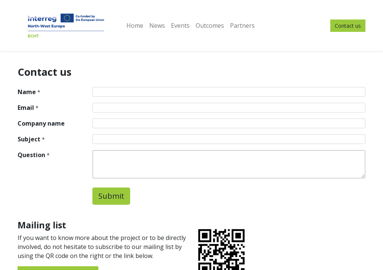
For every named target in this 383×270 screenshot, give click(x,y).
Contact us (348, 25)
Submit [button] (111, 196)
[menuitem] (134, 25)
